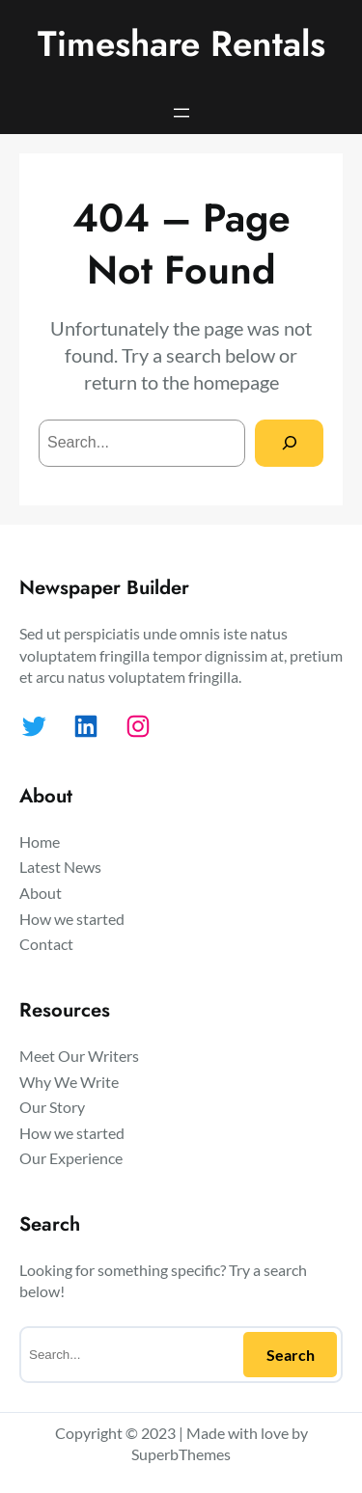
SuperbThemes (181, 1454)
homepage (236, 382)
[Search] (289, 443)
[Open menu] (181, 112)
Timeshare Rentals (181, 43)
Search (290, 1354)
